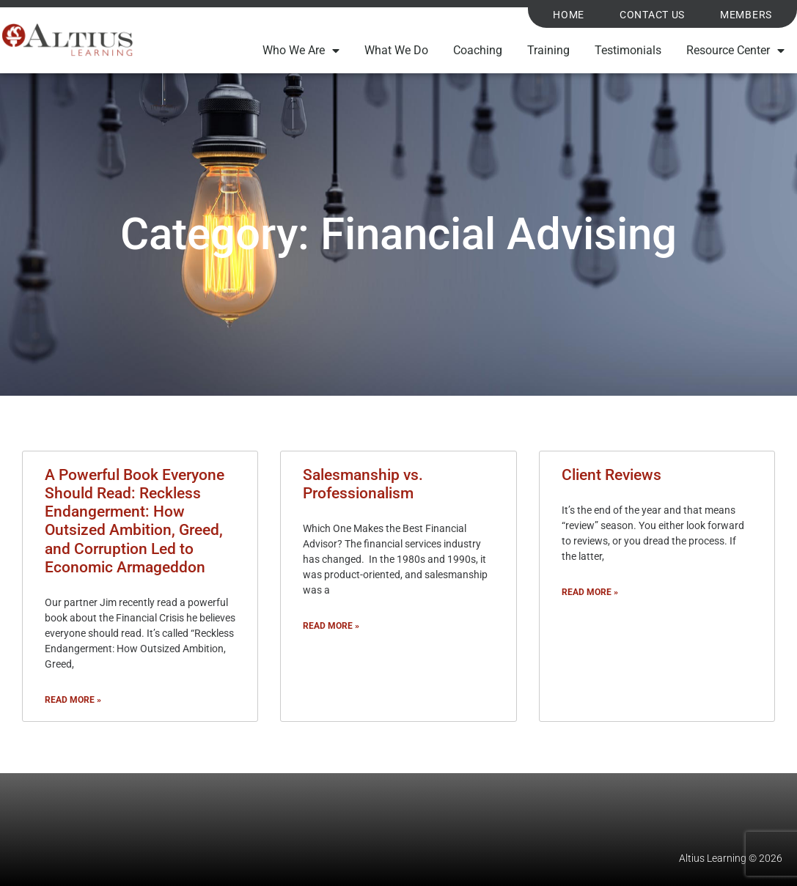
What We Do (396, 50)
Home (568, 15)
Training (548, 50)
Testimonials (628, 50)
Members (746, 15)
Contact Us (652, 15)
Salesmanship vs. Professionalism (363, 484)
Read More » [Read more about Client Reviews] (590, 592)
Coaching (477, 50)
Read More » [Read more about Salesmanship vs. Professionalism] (331, 626)
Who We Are (300, 50)
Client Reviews (611, 475)
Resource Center (735, 50)
